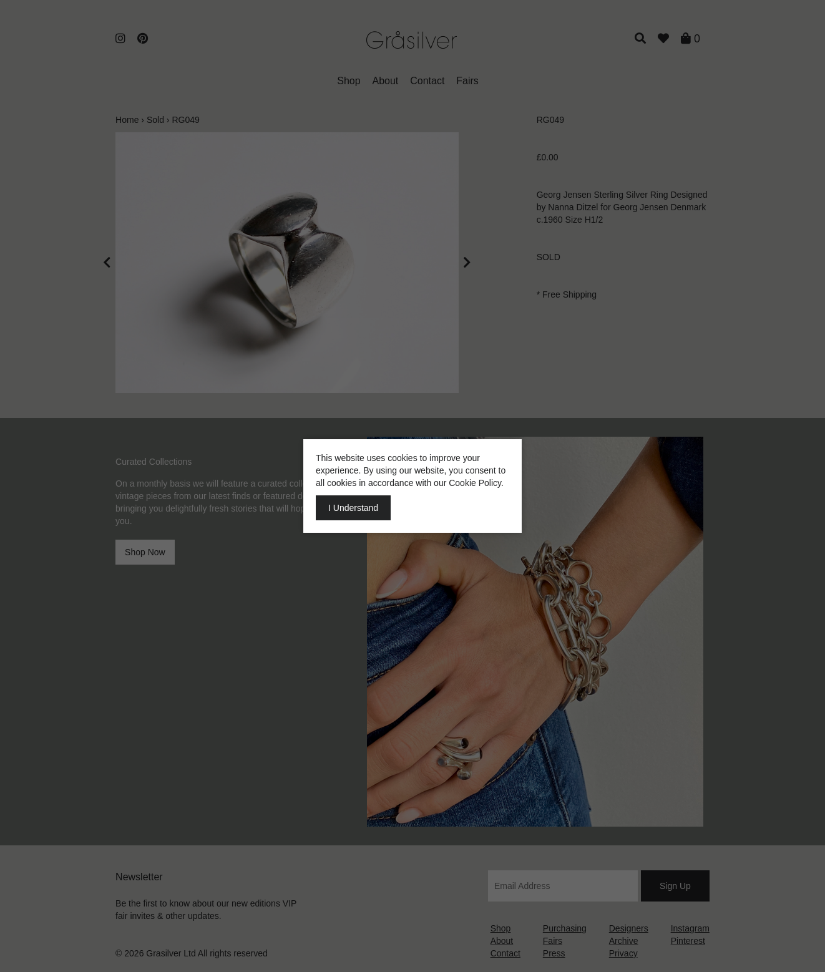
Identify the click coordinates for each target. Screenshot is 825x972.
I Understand (353, 508)
